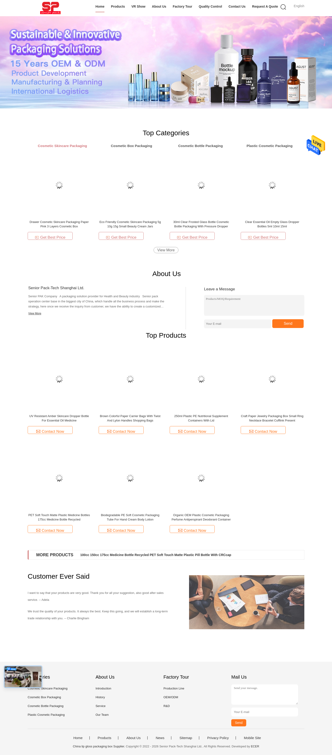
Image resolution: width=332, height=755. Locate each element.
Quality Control (210, 6)
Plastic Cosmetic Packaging (46, 714)
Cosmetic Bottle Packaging (45, 706)
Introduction (103, 688)
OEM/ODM (170, 697)
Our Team (102, 714)
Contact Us (237, 6)
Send (288, 323)
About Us (159, 6)
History (100, 697)
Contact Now (50, 431)
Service (100, 706)
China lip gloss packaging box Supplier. (99, 746)
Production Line (173, 688)
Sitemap (185, 738)
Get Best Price (50, 237)
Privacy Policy (218, 738)
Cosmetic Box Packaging (44, 697)
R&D (166, 706)
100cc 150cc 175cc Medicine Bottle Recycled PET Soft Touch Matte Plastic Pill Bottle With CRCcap (155, 555)
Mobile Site (252, 738)
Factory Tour (182, 6)
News (160, 738)
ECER (255, 746)
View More (166, 250)
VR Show (138, 6)
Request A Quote (265, 6)
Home (99, 6)
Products (118, 6)
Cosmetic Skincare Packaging (48, 688)
